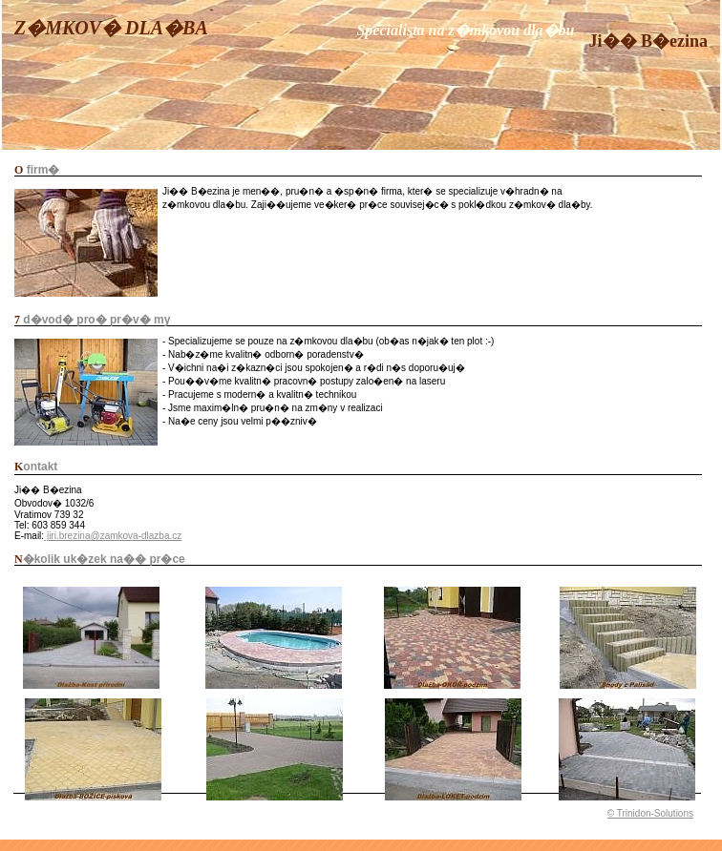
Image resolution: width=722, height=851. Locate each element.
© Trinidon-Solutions (650, 813)
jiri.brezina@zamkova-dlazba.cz (112, 535)
